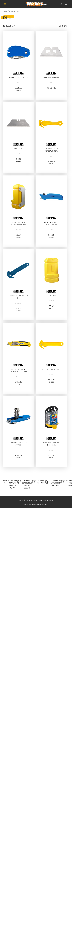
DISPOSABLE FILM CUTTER (51, 369)
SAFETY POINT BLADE (51, 77)
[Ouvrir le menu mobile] (6, 4)
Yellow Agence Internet (40, 505)
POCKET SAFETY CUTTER (18, 77)
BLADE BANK (51, 296)
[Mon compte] (63, 3)
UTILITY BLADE (18, 149)
